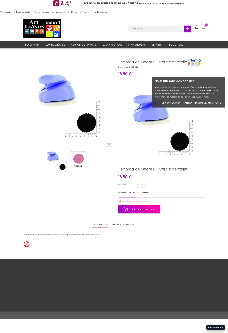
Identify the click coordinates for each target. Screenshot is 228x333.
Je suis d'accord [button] (171, 103)
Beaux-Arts (33, 44)
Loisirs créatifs (57, 44)
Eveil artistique (113, 44)
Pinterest (85, 12)
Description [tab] (100, 224)
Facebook (100, 12)
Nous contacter (22, 12)
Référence (123, 67)
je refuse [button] (187, 103)
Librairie (158, 44)
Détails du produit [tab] (124, 224)
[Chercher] (155, 29)
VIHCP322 (133, 67)
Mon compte (41, 12)
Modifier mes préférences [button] (207, 103)
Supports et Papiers (85, 44)
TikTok (72, 12)
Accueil (5, 12)
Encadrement (138, 44)
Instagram (58, 12)
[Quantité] (132, 184)
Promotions (175, 44)
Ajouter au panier (139, 209)
